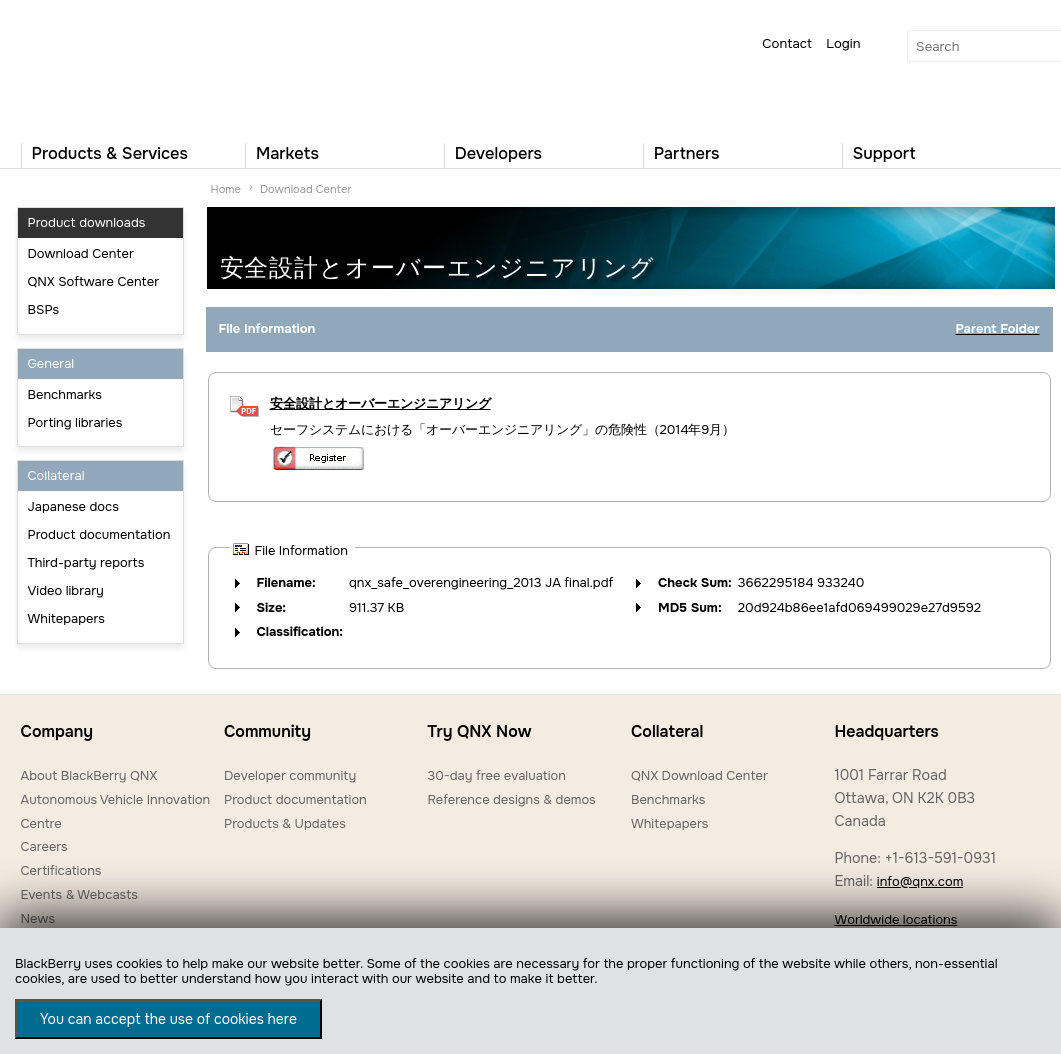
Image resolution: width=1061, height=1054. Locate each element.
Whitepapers (66, 618)
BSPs (44, 309)
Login (843, 43)
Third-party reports (86, 562)
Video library (66, 590)
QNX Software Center (94, 281)
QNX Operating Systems (81, 66)
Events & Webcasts (79, 894)
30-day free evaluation (496, 775)
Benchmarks (65, 394)
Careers (44, 846)
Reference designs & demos (511, 799)
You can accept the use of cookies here (168, 1019)
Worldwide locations (895, 919)
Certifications (61, 870)
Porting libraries (75, 422)
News (38, 918)
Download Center (81, 253)
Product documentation (99, 534)
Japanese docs (73, 506)
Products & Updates (285, 823)
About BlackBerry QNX (89, 775)
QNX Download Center (699, 775)
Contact (787, 43)
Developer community (290, 775)
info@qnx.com (920, 881)
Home (226, 189)
